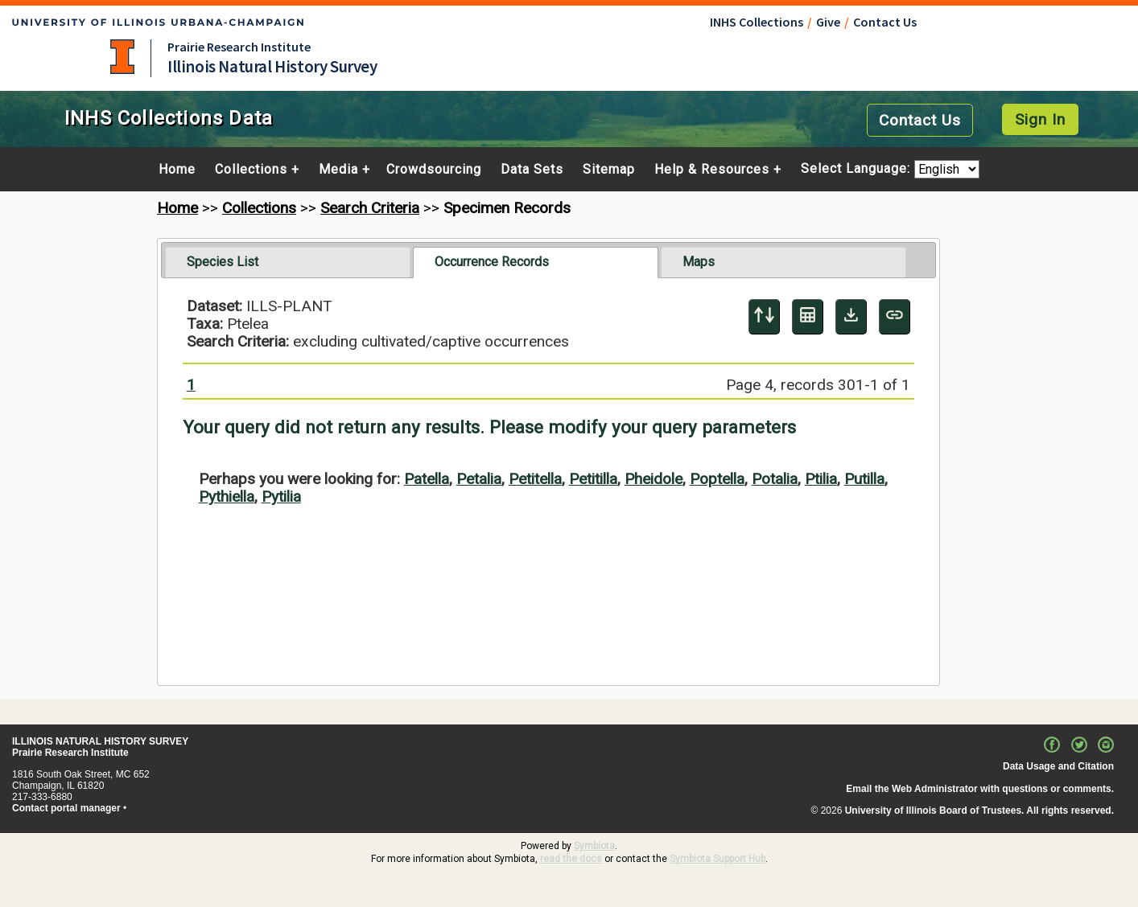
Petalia (478, 479)
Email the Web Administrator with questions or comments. (980, 788)
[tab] (287, 262)
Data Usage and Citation (1058, 766)
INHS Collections (756, 22)
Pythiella (226, 496)
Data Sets (532, 169)
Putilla (864, 479)
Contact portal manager (66, 808)
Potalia (775, 479)
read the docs (571, 858)
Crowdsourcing (433, 169)
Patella (426, 479)
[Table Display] (807, 316)
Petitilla (593, 479)
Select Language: (857, 169)
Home (177, 169)
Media (338, 169)
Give (828, 22)
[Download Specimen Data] (851, 316)
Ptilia (821, 479)
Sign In (1040, 119)
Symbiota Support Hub (717, 858)
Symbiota (594, 846)
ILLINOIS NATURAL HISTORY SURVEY (100, 741)
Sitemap (609, 169)
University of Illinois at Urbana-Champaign (122, 56)
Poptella (717, 479)
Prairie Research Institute (239, 47)
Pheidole (653, 479)
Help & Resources (711, 169)
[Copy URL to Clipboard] (894, 316)
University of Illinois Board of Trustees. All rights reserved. (979, 810)
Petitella (535, 479)
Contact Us (885, 22)
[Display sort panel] (764, 316)
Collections (251, 169)
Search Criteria (369, 208)
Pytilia (281, 496)
